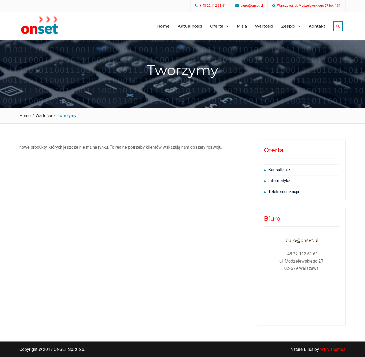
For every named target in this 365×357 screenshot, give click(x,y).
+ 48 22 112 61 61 (213, 6)
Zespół (288, 26)
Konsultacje (279, 169)
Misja (242, 26)
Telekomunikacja (283, 191)
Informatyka (279, 180)
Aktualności (190, 26)
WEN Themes (332, 349)
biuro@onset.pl (252, 6)
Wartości (264, 26)
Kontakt (317, 26)
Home (163, 26)
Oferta (216, 26)
